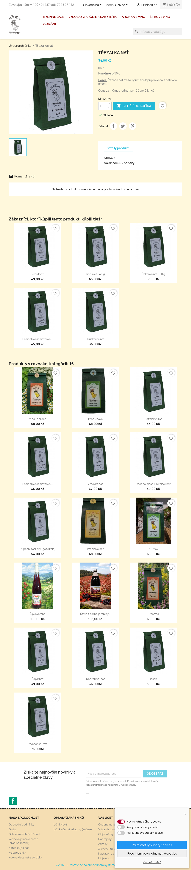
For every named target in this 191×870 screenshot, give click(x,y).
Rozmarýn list (153, 419)
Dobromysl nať (95, 679)
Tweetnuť (123, 126)
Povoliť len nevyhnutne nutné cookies (152, 853)
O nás (12, 829)
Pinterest (132, 126)
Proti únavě (95, 419)
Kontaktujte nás (19, 848)
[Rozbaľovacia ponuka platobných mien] (122, 5)
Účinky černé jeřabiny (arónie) (73, 829)
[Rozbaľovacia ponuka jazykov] (93, 5)
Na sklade (111, 163)
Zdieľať (113, 126)
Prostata (153, 614)
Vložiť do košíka (134, 106)
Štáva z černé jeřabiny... (95, 614)
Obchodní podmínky (21, 824)
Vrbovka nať (95, 484)
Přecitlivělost (95, 549)
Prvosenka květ (37, 744)
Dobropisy (105, 839)
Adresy (102, 844)
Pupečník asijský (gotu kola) (37, 549)
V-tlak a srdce (37, 419)
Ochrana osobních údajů (24, 834)
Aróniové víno (133, 17)
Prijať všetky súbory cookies (152, 845)
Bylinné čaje (53, 17)
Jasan (153, 679)
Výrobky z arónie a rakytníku (93, 17)
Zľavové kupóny (108, 848)
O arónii (50, 24)
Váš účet (105, 818)
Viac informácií (152, 862)
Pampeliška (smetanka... (37, 339)
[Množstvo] (102, 106)
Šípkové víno (160, 17)
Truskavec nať (95, 339)
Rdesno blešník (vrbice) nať (153, 484)
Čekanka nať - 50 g (153, 274)
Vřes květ (38, 274)
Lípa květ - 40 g (95, 274)
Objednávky (105, 834)
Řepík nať (37, 679)
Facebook (13, 801)
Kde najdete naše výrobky (25, 857)
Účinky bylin (61, 824)
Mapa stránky (17, 852)
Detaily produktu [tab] (119, 148)
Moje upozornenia (110, 858)
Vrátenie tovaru (108, 829)
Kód (107, 158)
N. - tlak (153, 549)
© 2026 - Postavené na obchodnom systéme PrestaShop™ (95, 865)
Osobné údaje (107, 824)
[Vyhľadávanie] (157, 31)
